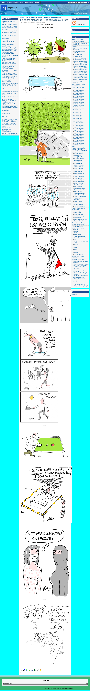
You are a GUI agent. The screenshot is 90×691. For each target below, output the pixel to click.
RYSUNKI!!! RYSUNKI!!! (32, 17)
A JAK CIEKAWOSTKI (77, 40)
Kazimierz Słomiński (79, 175)
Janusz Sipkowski (78, 168)
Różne (75, 249)
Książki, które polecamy (78, 83)
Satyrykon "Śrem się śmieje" (81, 286)
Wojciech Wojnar (78, 201)
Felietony (76, 233)
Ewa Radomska (78, 163)
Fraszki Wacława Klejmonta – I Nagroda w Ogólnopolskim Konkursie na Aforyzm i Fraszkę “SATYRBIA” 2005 (9, 78)
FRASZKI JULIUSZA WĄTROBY (10, 26)
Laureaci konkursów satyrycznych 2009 (78, 103)
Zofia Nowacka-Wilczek (79, 206)
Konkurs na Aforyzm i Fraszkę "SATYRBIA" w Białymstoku (81, 264)
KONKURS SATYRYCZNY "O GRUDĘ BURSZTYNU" (81, 276)
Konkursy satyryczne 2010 (80, 59)
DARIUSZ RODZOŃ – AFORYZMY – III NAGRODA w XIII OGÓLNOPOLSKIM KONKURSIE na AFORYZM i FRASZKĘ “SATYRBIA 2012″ (9, 120)
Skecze (76, 251)
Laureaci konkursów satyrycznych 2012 (78, 111)
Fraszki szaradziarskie (79, 236)
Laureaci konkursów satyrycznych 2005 (78, 91)
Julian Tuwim (77, 53)
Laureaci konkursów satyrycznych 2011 (78, 108)
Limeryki (76, 242)
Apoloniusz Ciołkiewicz (79, 158)
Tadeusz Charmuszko (79, 194)
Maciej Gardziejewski (79, 180)
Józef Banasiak (77, 170)
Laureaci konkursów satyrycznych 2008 (78, 100)
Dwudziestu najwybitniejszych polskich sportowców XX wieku (9, 48)
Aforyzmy (76, 229)
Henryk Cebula (77, 212)
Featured (74, 46)
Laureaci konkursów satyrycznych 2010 (78, 106)
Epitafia (76, 231)
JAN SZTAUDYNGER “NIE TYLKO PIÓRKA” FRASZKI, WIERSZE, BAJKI (8, 59)
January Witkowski (78, 166)
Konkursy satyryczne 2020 (80, 76)
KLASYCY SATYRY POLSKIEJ (79, 48)
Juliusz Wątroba (78, 171)
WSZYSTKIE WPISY (44, 17)
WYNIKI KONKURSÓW (78, 259)
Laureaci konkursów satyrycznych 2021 (78, 138)
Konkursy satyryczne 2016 (80, 69)
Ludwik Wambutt (78, 178)
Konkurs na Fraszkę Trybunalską (78, 270)
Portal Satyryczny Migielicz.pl (15, 2)
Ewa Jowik (76, 161)
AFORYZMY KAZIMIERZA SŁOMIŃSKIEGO (8, 45)
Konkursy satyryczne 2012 (80, 63)
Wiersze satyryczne (78, 254)
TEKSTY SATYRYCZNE (78, 228)
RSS (84, 24)
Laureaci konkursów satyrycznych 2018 (78, 129)
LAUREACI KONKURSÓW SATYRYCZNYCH (78, 88)
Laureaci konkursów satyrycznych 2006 (78, 94)
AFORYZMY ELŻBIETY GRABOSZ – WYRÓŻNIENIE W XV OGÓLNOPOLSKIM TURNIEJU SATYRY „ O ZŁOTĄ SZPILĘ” (9, 102)
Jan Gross (76, 49)
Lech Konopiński (78, 54)
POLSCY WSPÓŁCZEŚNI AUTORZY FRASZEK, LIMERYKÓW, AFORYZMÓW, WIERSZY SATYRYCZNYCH (79, 150)
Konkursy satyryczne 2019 (80, 74)
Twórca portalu (29, 2)
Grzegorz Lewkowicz (79, 165)
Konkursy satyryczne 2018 (80, 72)
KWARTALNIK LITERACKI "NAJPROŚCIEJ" (78, 85)
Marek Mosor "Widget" (79, 216)
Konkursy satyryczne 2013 (80, 64)
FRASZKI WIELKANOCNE (8, 90)
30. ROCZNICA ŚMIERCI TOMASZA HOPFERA (8, 42)
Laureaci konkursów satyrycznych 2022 (78, 141)
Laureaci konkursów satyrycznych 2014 (78, 117)
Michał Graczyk (77, 217)
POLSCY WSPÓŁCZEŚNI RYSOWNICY (78, 209)
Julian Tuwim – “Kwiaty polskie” (9, 31)
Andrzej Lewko (77, 155)
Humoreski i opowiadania (80, 237)
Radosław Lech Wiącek (79, 188)
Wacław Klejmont (78, 56)
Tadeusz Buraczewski (79, 193)
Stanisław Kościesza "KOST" (81, 219)
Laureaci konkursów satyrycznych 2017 (78, 126)
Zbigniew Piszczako (56, 17)
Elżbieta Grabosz (78, 160)
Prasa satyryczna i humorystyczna (80, 223)
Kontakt (37, 2)
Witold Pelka (77, 199)
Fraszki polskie (77, 234)
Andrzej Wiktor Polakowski (80, 157)
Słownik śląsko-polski (77, 226)
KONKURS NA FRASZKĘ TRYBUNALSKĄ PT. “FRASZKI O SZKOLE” (10, 55)
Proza (75, 247)
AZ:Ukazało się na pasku (78, 41)
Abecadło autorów (78, 153)
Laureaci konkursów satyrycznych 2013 (78, 114)
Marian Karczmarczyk (79, 181)
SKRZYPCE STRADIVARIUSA (9, 24)
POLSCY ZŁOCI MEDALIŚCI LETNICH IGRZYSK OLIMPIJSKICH (9, 37)
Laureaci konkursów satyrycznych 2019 (78, 132)
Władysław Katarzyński (79, 203)
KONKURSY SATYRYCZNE (79, 58)
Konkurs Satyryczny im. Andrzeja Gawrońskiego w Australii (79, 280)
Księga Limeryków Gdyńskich (81, 241)
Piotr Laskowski (78, 186)
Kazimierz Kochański (79, 173)
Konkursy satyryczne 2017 (80, 71)
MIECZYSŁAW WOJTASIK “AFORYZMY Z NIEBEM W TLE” (10, 74)
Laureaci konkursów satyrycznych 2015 (78, 120)
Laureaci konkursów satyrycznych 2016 (78, 123)
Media (73, 146)
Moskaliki (76, 244)
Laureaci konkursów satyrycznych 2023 (78, 144)
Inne (75, 239)
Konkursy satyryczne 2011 (80, 61)
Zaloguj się (74, 294)
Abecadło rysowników (79, 211)
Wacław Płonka (77, 198)
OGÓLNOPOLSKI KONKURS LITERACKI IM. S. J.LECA (81, 283)
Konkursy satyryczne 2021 (80, 77)
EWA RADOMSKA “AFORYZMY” (10, 91)
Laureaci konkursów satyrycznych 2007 (78, 97)
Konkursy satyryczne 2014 (80, 66)
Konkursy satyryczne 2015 (80, 67)
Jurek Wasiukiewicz (78, 214)
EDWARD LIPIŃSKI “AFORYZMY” (6, 115)
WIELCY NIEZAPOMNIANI (78, 256)
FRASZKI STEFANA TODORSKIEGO (6, 112)
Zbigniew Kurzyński (78, 204)
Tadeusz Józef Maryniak (80, 196)
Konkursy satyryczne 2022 (80, 79)
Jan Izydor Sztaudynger (80, 51)
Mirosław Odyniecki (78, 183)
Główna (3, 2)
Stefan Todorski (78, 191)
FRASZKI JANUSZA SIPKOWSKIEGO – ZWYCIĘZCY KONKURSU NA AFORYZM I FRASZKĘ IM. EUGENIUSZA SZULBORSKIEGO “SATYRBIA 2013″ (10, 85)
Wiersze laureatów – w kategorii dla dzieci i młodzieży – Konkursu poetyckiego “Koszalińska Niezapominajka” (10, 108)
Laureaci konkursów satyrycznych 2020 (78, 135)
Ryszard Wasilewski (79, 190)
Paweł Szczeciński (78, 185)
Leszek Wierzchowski (79, 176)
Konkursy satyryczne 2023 (80, 81)
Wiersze (76, 252)
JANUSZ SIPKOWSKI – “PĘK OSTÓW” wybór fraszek (9, 51)
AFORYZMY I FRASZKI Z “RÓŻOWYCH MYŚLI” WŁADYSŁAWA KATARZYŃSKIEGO (8, 129)
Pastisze (76, 246)
